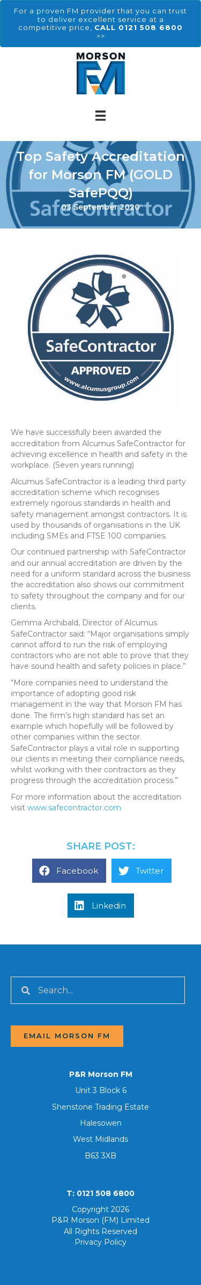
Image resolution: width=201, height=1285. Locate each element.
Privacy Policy (100, 1242)
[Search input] (98, 990)
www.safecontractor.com (74, 808)
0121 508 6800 (106, 1193)
